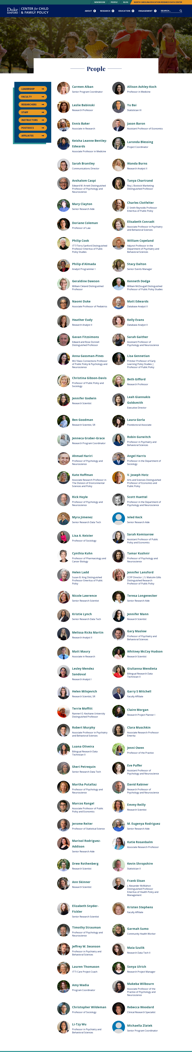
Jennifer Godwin (84, 398)
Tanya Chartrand (140, 181)
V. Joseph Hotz (137, 475)
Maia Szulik (135, 948)
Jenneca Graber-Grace (88, 438)
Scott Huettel (137, 497)
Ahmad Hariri (82, 456)
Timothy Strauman (86, 927)
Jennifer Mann (138, 614)
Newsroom (99, 2)
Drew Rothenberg (85, 864)
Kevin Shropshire (140, 864)
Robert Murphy (83, 727)
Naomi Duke (81, 301)
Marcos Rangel (83, 803)
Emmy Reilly (136, 805)
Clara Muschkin (139, 727)
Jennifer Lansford (140, 572)
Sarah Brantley (83, 163)
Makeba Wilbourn (140, 984)
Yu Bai (132, 105)
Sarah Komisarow (140, 534)
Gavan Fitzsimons (85, 337)
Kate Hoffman (82, 475)
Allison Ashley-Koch (142, 87)
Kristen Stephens (140, 907)
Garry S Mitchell (139, 691)
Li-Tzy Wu (79, 1024)
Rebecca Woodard (140, 1007)
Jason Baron (136, 123)
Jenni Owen (135, 748)
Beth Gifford (136, 379)
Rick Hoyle (80, 497)
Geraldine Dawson (85, 281)
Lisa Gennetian (138, 356)
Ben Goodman (82, 420)
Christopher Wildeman (89, 1007)
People (114, 2)
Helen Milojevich (84, 691)
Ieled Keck (134, 517)
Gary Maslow (137, 631)
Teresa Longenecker (142, 596)
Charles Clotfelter (140, 203)
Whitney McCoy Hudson (145, 651)
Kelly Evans (135, 320)
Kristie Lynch (82, 614)
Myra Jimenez (82, 517)
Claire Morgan (137, 710)
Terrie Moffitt (82, 708)
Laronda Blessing (140, 142)
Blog (125, 2)
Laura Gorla (136, 420)
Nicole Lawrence (84, 596)
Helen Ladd (80, 572)
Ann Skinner (81, 882)
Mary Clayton (82, 204)
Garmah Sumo (138, 929)
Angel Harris (136, 456)
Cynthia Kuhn (82, 553)
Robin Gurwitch (139, 437)
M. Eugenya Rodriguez (143, 824)
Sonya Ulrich (136, 967)
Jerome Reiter (82, 824)
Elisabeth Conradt (140, 222)
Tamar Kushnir (138, 553)
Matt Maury (81, 651)
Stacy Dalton (136, 264)
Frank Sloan (136, 881)
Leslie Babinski (83, 105)
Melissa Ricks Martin (87, 632)
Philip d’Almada (84, 264)
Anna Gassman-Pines (88, 356)
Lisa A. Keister (82, 536)
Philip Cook (80, 241)
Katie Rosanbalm (140, 842)
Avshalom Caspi (84, 181)
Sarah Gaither (137, 337)
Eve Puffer (134, 765)
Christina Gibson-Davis (89, 378)
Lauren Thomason (85, 967)
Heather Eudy (82, 320)
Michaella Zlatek (139, 1026)
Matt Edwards (137, 301)
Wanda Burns (137, 163)
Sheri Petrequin (84, 767)
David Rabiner (137, 784)
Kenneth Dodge (138, 281)
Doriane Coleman (85, 223)
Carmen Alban (82, 87)
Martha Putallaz (84, 784)
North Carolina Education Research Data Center (158, 2)
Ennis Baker (81, 123)
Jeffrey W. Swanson (86, 946)
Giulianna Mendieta (142, 669)
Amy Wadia (80, 985)
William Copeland (140, 241)
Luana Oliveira (83, 746)
